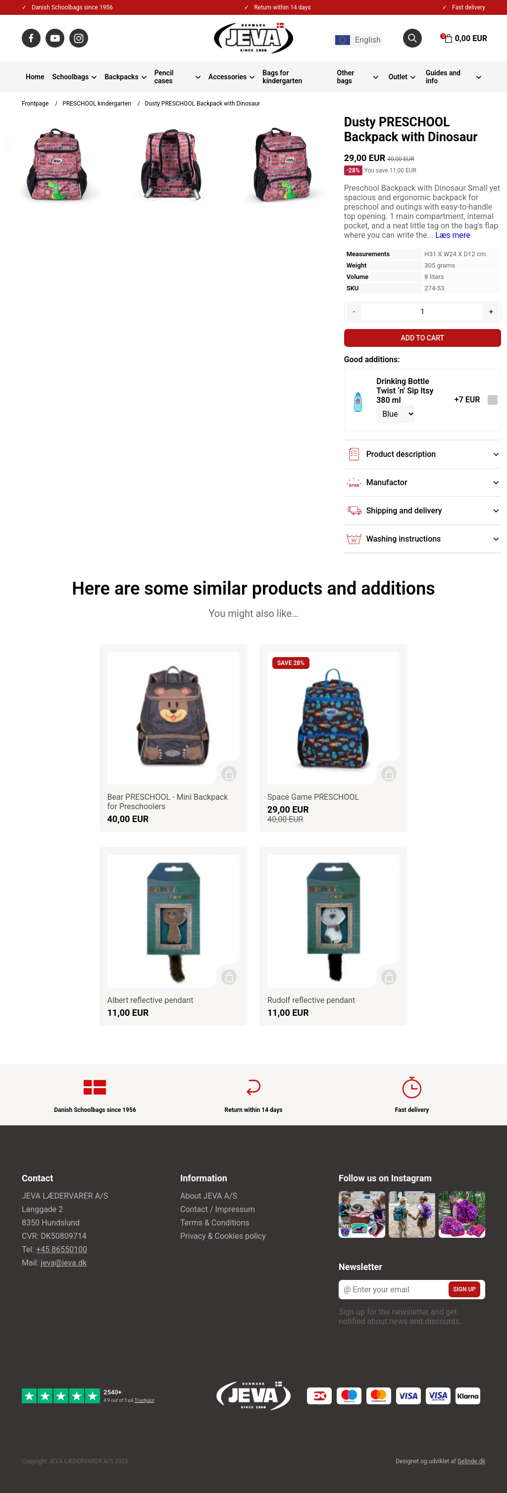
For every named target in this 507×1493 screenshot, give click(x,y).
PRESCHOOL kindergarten (96, 103)
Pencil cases (164, 77)
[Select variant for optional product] (395, 414)
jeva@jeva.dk (64, 1259)
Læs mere (452, 235)
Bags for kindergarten (282, 77)
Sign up (464, 1285)
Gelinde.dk (471, 1457)
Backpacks (121, 77)
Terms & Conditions (215, 1219)
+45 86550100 (61, 1246)
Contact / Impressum (217, 1206)
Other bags (346, 77)
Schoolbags (70, 77)
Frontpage (35, 103)
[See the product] (358, 400)
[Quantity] (422, 311)
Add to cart (422, 338)
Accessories (227, 77)
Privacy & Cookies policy (223, 1232)
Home (35, 77)
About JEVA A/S (208, 1192)
